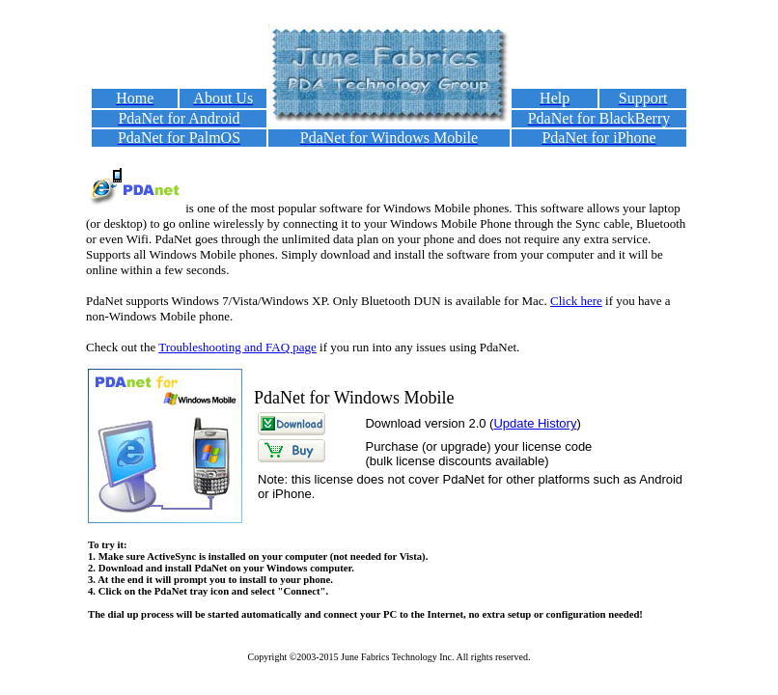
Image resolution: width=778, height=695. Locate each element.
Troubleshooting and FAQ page (237, 347)
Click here (576, 300)
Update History (534, 423)
